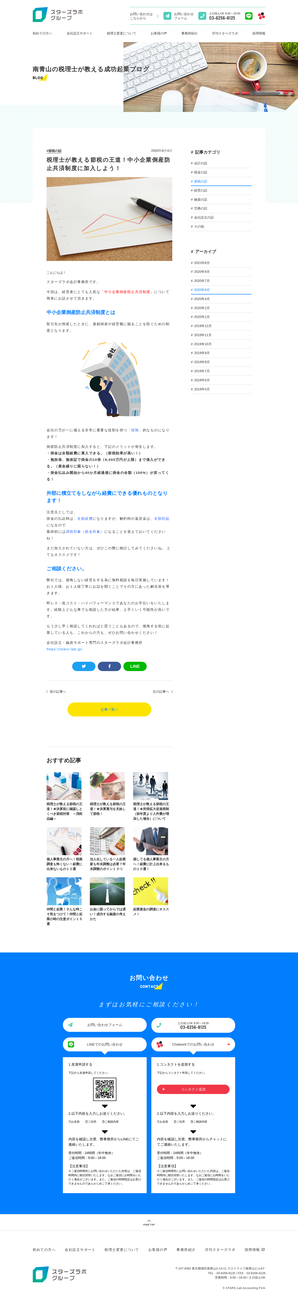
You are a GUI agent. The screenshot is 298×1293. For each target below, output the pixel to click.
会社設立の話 (204, 217)
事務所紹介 (189, 33)
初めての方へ (42, 33)
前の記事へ (58, 691)
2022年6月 (202, 263)
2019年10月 (203, 344)
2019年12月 (203, 326)
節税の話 (54, 151)
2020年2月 (202, 308)
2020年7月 (202, 281)
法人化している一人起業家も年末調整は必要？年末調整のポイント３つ (109, 863)
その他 (199, 226)
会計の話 (200, 163)
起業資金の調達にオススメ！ (153, 911)
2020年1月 (202, 317)
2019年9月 (202, 353)
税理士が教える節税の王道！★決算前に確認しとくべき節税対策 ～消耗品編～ (64, 811)
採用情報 (258, 33)
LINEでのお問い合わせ (104, 1043)
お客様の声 (159, 33)
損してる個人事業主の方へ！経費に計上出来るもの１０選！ (153, 863)
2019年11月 (203, 335)
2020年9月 (202, 271)
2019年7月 (202, 371)
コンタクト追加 (193, 1088)
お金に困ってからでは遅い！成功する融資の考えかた (109, 913)
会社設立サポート (80, 33)
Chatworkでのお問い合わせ (193, 1043)
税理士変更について (121, 33)
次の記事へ (161, 691)
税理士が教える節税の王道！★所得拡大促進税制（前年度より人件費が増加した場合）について (153, 811)
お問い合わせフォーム (104, 1024)
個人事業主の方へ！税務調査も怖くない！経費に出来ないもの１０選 (64, 863)
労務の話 (200, 208)
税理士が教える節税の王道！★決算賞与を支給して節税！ (109, 808)
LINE (135, 666)
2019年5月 (202, 389)
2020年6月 (202, 290)
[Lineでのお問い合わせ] (249, 16)
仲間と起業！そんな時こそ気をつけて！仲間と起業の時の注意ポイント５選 (64, 916)
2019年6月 (202, 380)
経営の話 (200, 190)
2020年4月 (202, 299)
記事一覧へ (109, 709)
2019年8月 (202, 362)
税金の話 (200, 172)
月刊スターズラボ (225, 33)
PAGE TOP (149, 1223)
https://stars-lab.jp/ (64, 649)
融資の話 (200, 199)
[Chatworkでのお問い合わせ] (261, 16)
